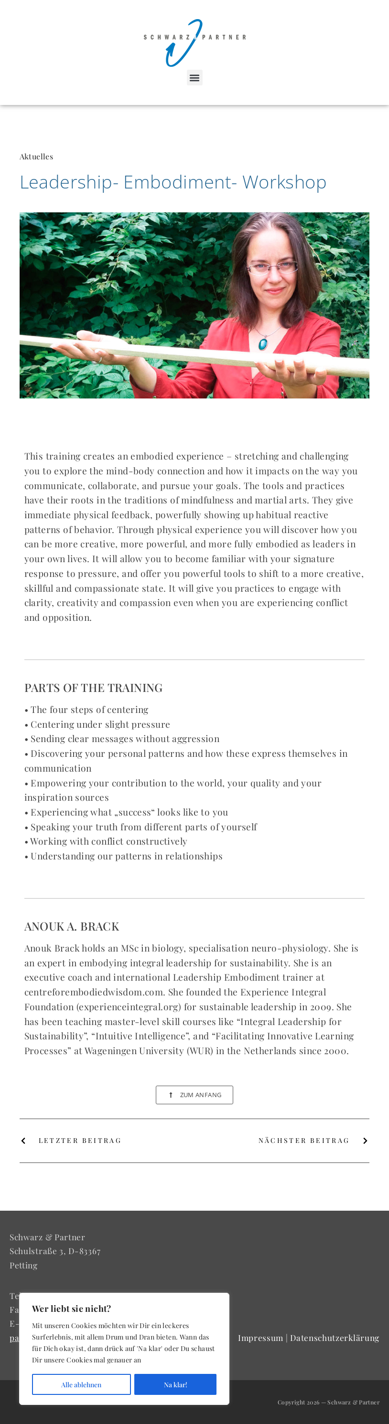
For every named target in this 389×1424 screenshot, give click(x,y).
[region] (124, 1349)
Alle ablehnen (81, 1384)
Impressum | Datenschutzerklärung (308, 1337)
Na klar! (175, 1384)
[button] (195, 77)
